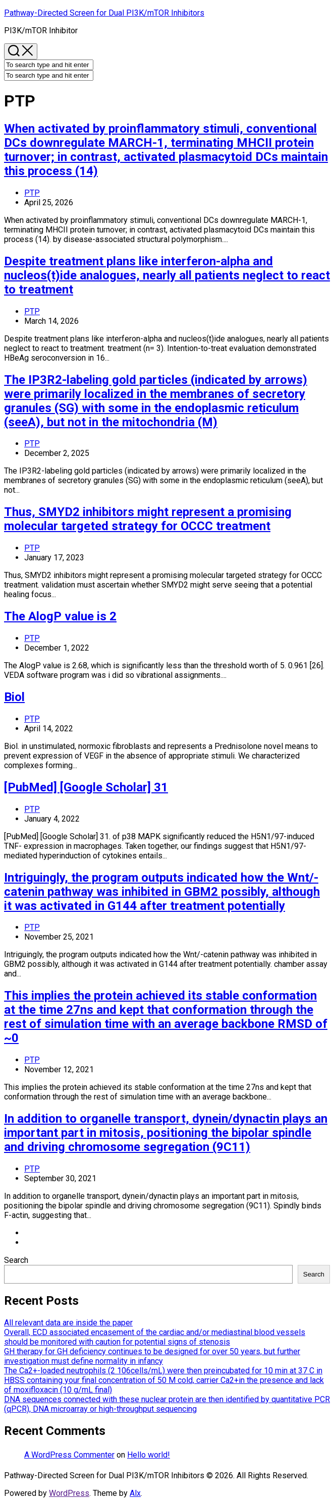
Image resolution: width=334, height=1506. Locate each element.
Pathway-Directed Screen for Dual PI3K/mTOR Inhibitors (104, 13)
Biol (14, 697)
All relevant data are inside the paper (68, 1322)
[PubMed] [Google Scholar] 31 (86, 787)
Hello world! (148, 1455)
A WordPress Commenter (69, 1455)
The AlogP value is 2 (60, 616)
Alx (135, 1493)
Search (16, 1260)
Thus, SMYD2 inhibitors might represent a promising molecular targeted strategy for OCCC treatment (148, 519)
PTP (32, 193)
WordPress (69, 1493)
